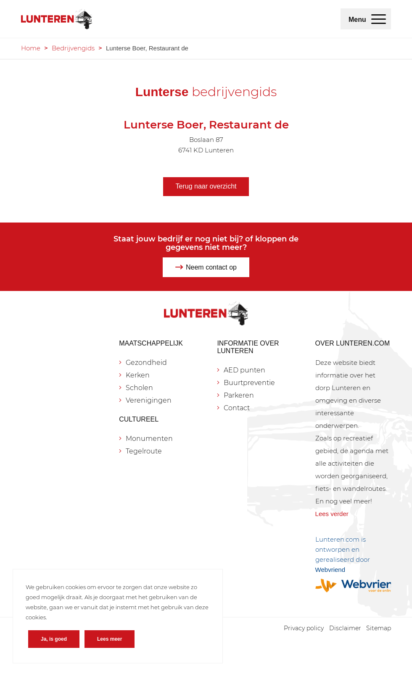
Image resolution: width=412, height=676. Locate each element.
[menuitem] (378, 19)
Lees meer (109, 639)
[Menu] (378, 19)
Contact (237, 408)
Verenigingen (149, 400)
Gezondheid (146, 363)
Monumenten (149, 439)
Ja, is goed (54, 639)
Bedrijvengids (73, 48)
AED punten (244, 370)
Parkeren (239, 395)
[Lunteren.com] (56, 19)
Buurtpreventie (249, 383)
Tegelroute (144, 451)
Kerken (138, 375)
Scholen (139, 388)
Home (30, 48)
